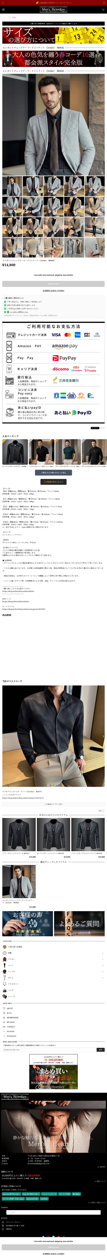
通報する (101, 811)
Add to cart (53, 284)
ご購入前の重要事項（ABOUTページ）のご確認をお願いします (53, 24)
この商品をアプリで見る (53, 804)
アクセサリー (13, 984)
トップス (11, 972)
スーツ (10, 965)
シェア (102, 428)
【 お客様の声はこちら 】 (53, 482)
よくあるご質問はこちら (17, 312)
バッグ (10, 990)
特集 (10, 953)
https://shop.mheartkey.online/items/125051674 (23, 798)
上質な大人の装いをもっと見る (53, 472)
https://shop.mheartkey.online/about (18, 591)
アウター (11, 959)
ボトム (10, 978)
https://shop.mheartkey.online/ (15, 601)
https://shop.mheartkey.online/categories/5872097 (23, 609)
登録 (100, 1050)
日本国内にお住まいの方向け (53, 291)
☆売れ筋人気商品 (15, 947)
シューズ (11, 996)
